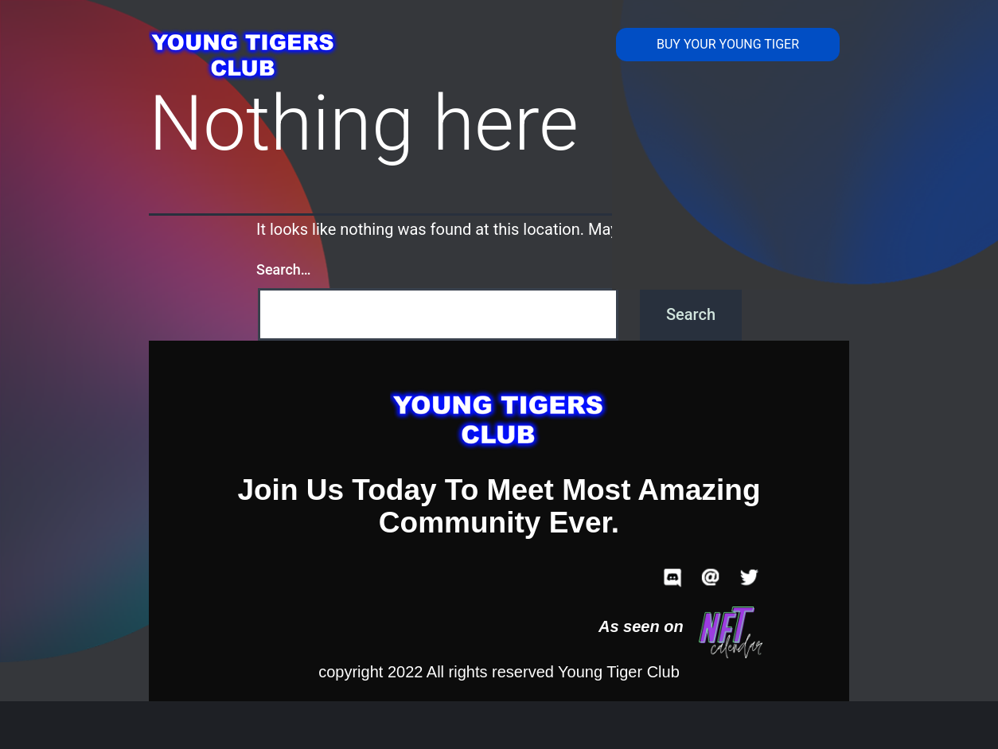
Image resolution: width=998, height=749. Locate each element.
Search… (283, 269)
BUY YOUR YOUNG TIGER (728, 44)
